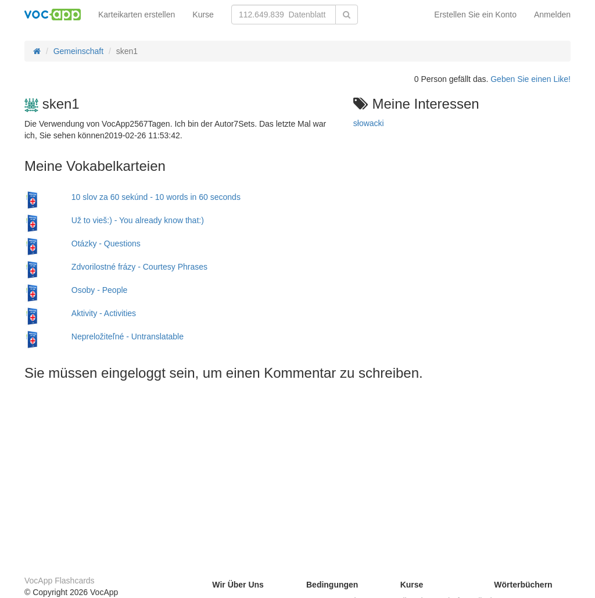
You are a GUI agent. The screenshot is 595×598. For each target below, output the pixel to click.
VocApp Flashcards (59, 580)
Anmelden (552, 14)
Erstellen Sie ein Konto (475, 14)
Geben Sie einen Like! (530, 79)
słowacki (368, 123)
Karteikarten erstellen (136, 14)
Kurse (203, 14)
